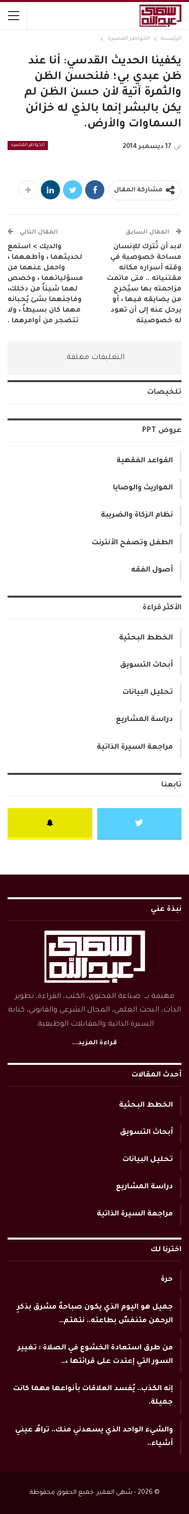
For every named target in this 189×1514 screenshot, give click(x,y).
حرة (167, 1280)
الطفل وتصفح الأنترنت (132, 543)
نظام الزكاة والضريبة (137, 516)
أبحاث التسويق (146, 666)
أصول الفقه (152, 570)
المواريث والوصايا (143, 488)
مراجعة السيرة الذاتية (135, 748)
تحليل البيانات (147, 693)
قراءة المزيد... (94, 1043)
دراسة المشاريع (144, 720)
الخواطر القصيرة (28, 145)
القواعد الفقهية (144, 461)
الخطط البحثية (146, 638)
